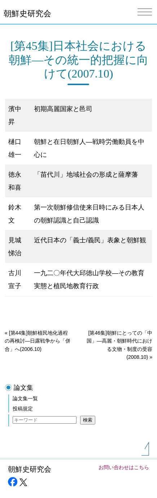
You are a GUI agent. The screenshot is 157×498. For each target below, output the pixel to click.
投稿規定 (23, 408)
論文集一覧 (25, 398)
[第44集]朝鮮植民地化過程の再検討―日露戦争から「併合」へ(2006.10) (37, 341)
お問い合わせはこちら (124, 467)
